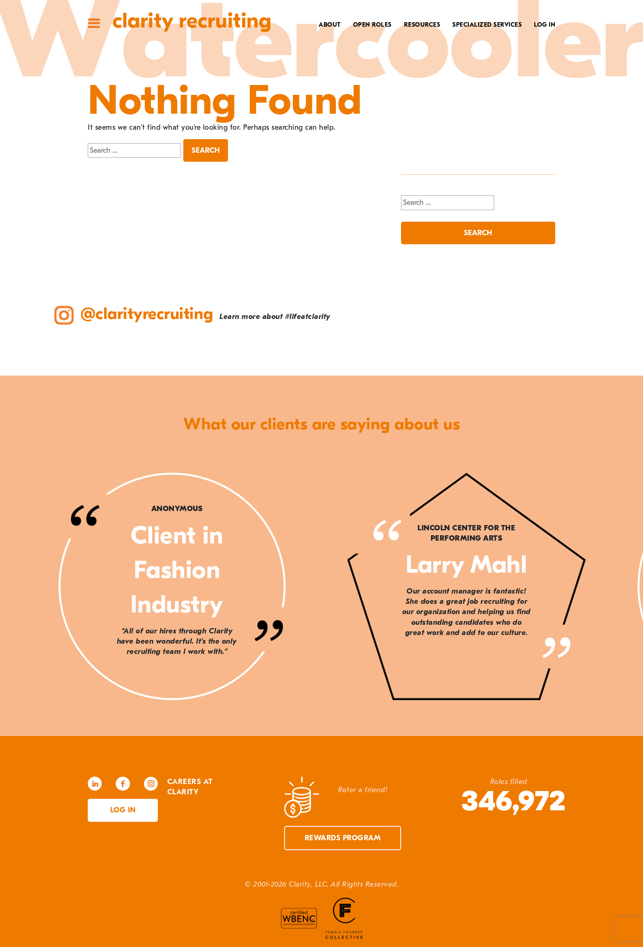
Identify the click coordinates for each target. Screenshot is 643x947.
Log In (544, 24)
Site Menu (94, 23)
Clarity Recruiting (191, 20)
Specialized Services (487, 24)
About (330, 24)
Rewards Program (343, 838)
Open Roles (372, 24)
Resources (422, 24)
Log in (123, 810)
